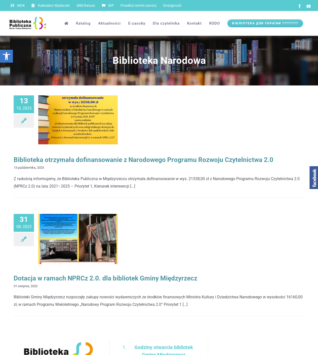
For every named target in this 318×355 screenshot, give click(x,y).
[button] (6, 56)
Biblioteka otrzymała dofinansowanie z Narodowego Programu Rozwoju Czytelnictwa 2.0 (143, 159)
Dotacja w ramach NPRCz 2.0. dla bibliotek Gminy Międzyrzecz (105, 278)
